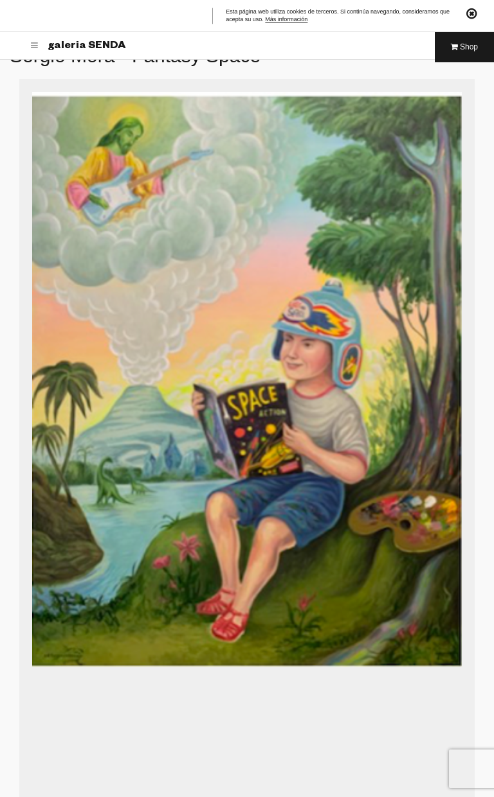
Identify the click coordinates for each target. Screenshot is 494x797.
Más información (286, 20)
